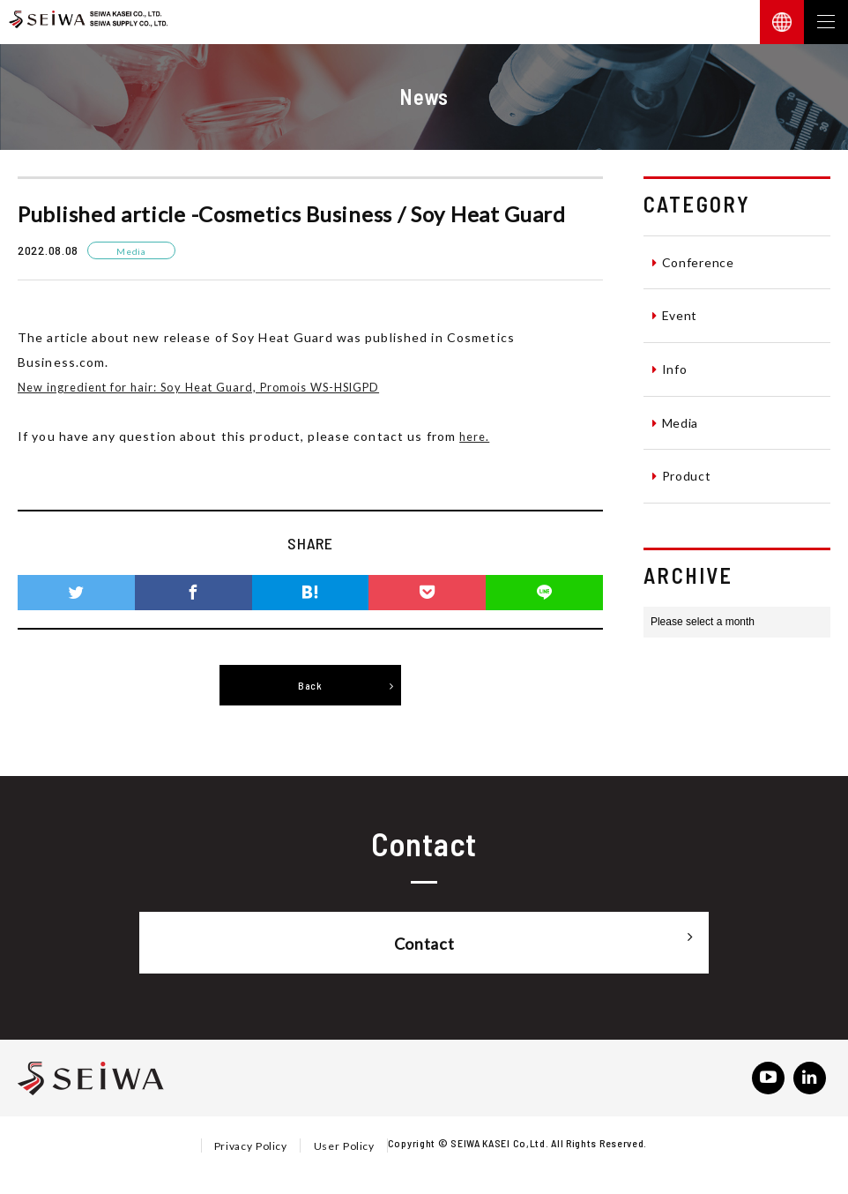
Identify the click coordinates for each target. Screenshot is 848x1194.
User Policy (345, 1148)
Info (670, 368)
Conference (693, 262)
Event (674, 315)
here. (476, 435)
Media (675, 422)
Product (681, 475)
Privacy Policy (250, 1148)
